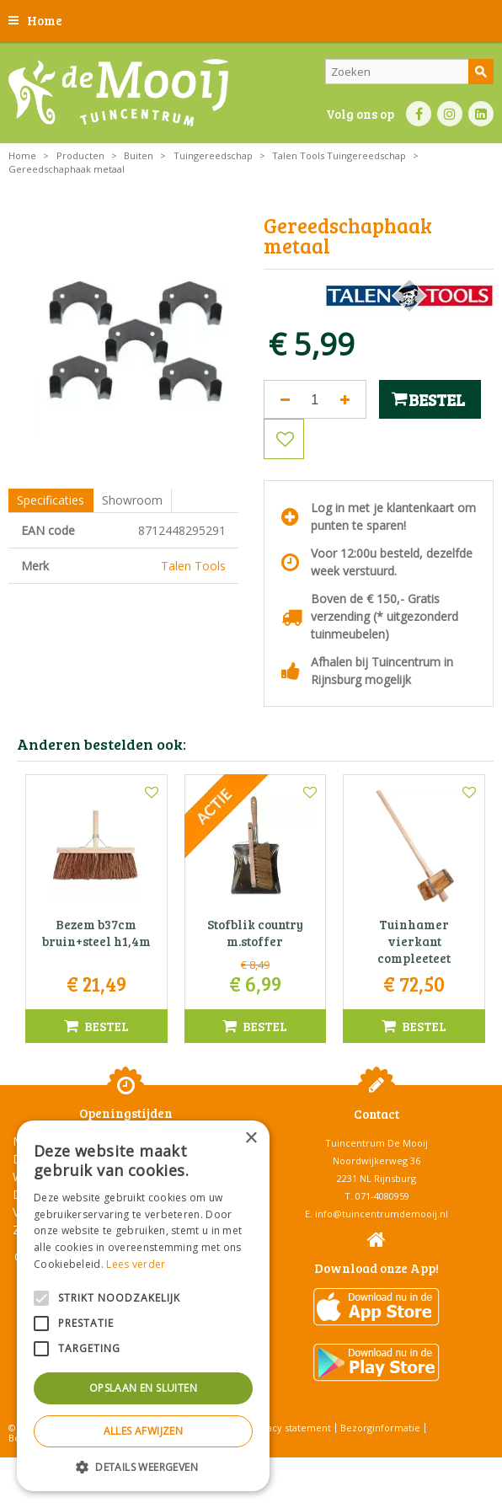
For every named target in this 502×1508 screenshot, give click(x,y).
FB (418, 113)
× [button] (250, 1138)
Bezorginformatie (380, 1427)
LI (481, 113)
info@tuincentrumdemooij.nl (381, 1213)
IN (449, 113)
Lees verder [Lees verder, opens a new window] (135, 1264)
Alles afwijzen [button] (144, 1431)
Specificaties (50, 500)
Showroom (132, 500)
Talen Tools (193, 566)
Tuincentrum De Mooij (376, 1142)
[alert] (143, 1305)
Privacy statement (290, 1427)
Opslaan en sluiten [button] (143, 1388)
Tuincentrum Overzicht (293, 1465)
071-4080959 (382, 1196)
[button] (143, 1466)
